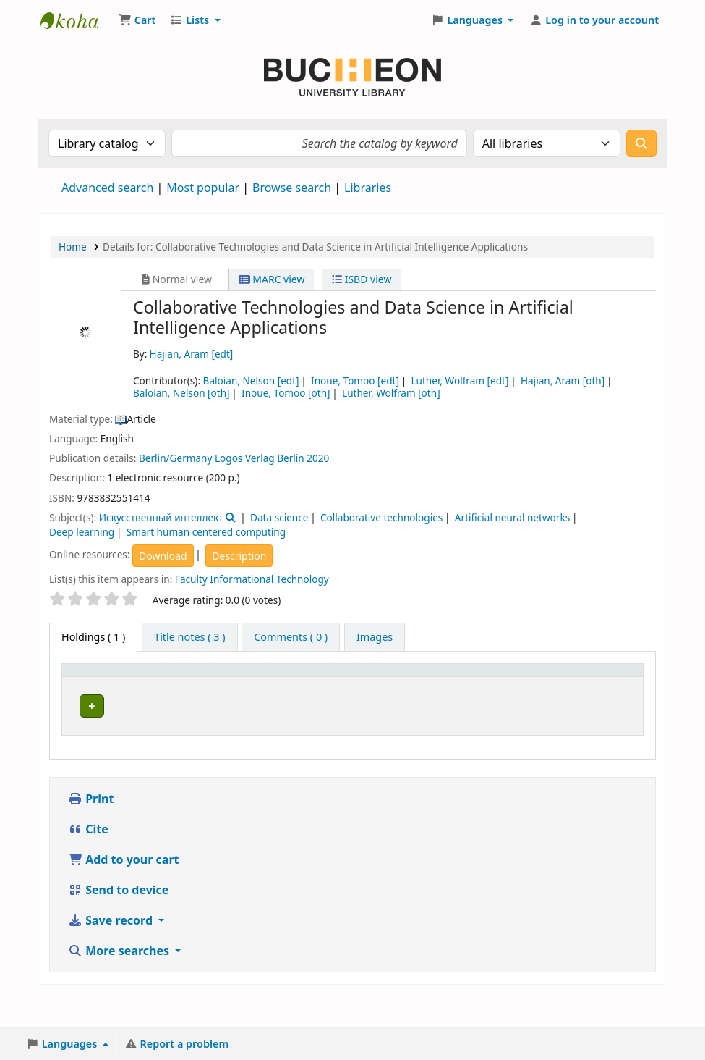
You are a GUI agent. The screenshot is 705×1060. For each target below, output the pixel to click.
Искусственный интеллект (161, 517)
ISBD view (361, 279)
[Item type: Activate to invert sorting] (96, 685)
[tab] (189, 637)
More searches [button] (120, 982)
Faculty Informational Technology (252, 579)
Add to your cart (123, 891)
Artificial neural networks (512, 517)
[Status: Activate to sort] (485, 685)
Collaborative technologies (381, 517)
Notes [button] (539, 692)
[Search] (641, 143)
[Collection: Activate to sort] (257, 685)
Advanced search (107, 187)
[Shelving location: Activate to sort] (338, 685)
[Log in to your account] (594, 20)
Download (163, 556)
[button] (137, 20)
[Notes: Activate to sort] (550, 685)
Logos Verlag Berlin (259, 458)
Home (73, 246)
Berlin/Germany (175, 458)
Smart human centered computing (206, 532)
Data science (279, 517)
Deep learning (81, 532)
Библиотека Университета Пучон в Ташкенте (76, 20)
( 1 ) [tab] (93, 637)
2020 (318, 458)
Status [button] (477, 692)
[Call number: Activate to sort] (417, 685)
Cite (88, 861)
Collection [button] (249, 692)
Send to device (118, 922)
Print (91, 830)
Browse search (291, 187)
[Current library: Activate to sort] (173, 685)
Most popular (202, 187)
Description (239, 556)
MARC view (272, 279)
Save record (111, 952)
